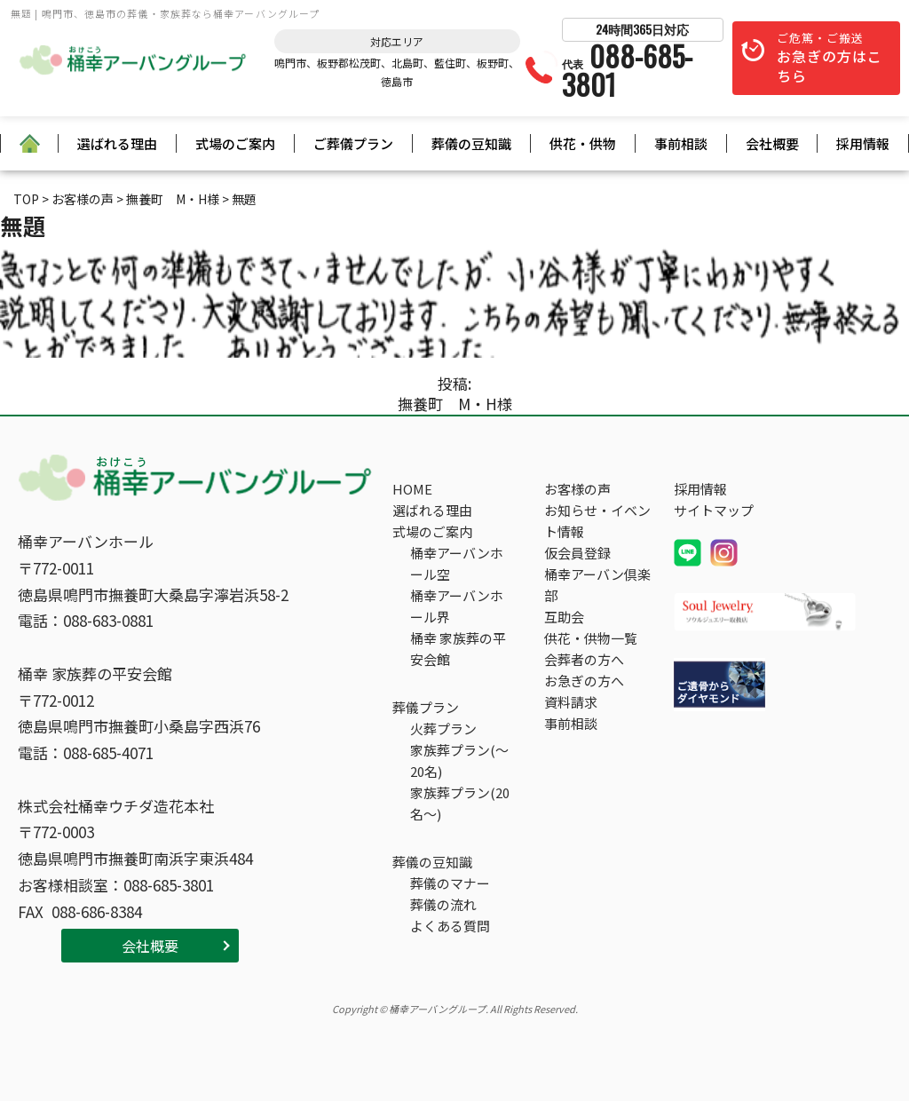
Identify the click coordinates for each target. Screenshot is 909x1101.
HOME (412, 488)
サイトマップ (714, 510)
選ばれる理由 (117, 143)
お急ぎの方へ (584, 680)
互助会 (564, 616)
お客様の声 (577, 488)
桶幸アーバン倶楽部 (597, 585)
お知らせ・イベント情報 (597, 521)
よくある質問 (450, 925)
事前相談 (680, 143)
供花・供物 (582, 143)
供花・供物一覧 (590, 638)
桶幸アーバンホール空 (456, 563)
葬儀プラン (425, 707)
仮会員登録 (577, 552)
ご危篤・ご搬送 (829, 58)
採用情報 (862, 143)
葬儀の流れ (443, 904)
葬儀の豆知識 (471, 143)
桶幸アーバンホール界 (456, 606)
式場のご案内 (235, 143)
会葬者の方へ (584, 659)
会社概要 (772, 143)
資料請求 (570, 702)
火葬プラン (443, 728)
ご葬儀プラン (353, 143)
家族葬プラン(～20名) (459, 760)
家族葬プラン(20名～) (460, 803)
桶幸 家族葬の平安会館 (458, 649)
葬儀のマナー (450, 883)
